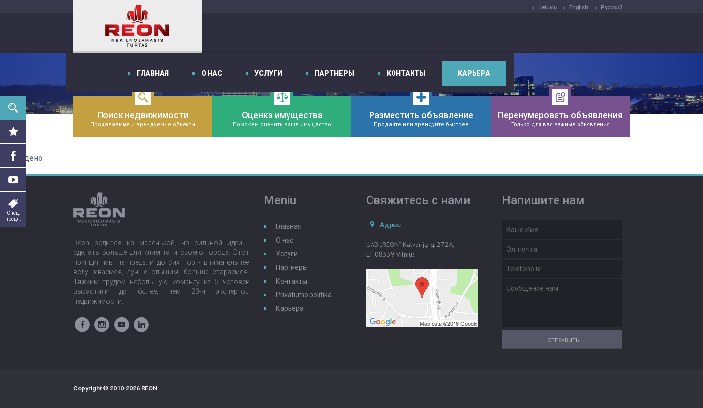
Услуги (392, 33)
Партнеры (458, 33)
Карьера (597, 33)
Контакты (529, 33)
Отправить (563, 340)
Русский (612, 7)
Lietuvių (547, 7)
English (578, 7)
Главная (276, 33)
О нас (335, 33)
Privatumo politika (303, 295)
